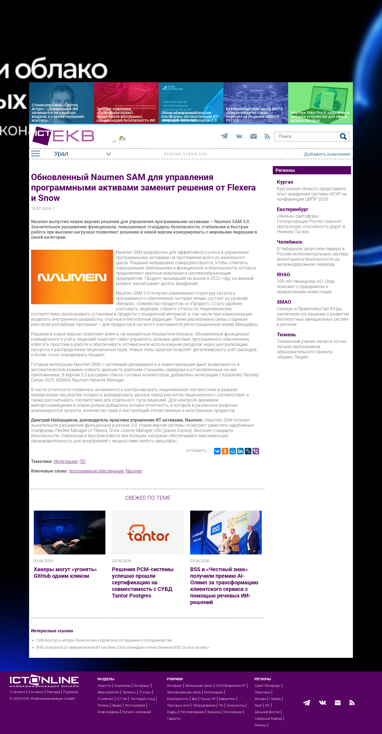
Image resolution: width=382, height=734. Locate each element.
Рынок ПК (208, 699)
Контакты (36, 692)
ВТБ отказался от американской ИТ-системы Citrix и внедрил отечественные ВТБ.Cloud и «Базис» (122, 647)
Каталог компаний (136, 712)
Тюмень (286, 334)
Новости (104, 686)
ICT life (122, 699)
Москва (260, 699)
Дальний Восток (267, 712)
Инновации (233, 712)
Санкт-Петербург (267, 686)
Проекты (129, 692)
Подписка (70, 692)
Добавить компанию (327, 154)
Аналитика (122, 686)
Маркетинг (227, 699)
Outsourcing (235, 705)
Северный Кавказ (268, 719)
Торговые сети (178, 705)
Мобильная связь (198, 686)
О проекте (17, 692)
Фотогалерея (135, 705)
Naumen (134, 471)
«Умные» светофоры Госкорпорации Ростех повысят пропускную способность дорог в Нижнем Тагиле (311, 224)
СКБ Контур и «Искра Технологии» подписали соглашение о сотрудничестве (104, 640)
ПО (83, 461)
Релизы (103, 705)
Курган (285, 182)
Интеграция (66, 461)
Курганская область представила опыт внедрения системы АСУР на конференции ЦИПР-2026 (312, 194)
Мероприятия (108, 692)
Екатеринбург (292, 209)
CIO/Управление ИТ (231, 686)
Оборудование (204, 705)
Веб (194, 699)
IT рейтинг (106, 699)
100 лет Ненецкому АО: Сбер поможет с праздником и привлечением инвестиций (306, 286)
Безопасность (178, 699)
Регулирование (192, 712)
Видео (117, 705)
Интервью (142, 686)
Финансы (214, 712)
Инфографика (108, 712)
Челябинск (289, 242)
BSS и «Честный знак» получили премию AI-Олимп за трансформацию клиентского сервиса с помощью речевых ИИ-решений (224, 585)
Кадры (172, 712)
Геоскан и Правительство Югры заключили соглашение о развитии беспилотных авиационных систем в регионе (313, 316)
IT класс (145, 692)
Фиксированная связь (184, 692)
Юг (267, 705)
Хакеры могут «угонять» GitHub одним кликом (65, 572)
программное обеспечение (96, 471)
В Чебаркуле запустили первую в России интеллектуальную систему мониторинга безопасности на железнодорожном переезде (313, 256)
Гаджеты (174, 719)
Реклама (53, 692)
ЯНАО (283, 274)
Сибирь (275, 699)
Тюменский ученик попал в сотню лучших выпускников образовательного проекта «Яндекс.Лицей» (311, 349)
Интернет (174, 686)
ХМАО (284, 302)
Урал (258, 705)
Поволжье (262, 692)
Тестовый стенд (142, 699)
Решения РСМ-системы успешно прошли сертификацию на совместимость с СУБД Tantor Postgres (143, 582)
